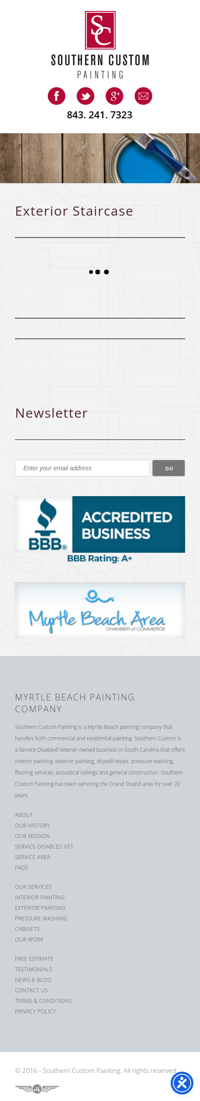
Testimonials (33, 969)
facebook (57, 96)
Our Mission (32, 836)
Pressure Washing (41, 918)
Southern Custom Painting (107, 44)
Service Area (32, 857)
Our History (32, 825)
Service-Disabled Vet (44, 846)
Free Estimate (34, 958)
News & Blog (33, 980)
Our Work (29, 939)
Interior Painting (40, 897)
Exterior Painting (40, 908)
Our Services (33, 887)
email (143, 96)
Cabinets (27, 929)
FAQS (22, 867)
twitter (85, 96)
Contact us (31, 990)
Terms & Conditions (43, 1001)
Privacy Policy (35, 1011)
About (24, 815)
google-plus (114, 96)
